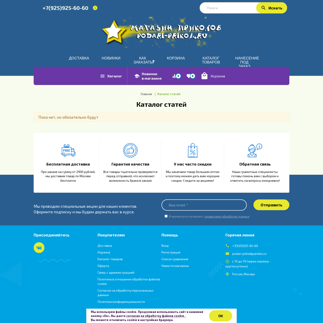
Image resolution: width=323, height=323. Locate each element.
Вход (165, 245)
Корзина (104, 252)
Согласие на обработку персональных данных (125, 292)
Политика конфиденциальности (121, 301)
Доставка (105, 245)
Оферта (103, 266)
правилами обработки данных (227, 216)
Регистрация (171, 252)
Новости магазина (175, 266)
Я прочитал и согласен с (209, 216)
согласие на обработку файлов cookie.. (156, 316)
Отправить (271, 204)
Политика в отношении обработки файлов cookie (129, 281)
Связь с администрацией (116, 272)
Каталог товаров (110, 259)
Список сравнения (175, 259)
